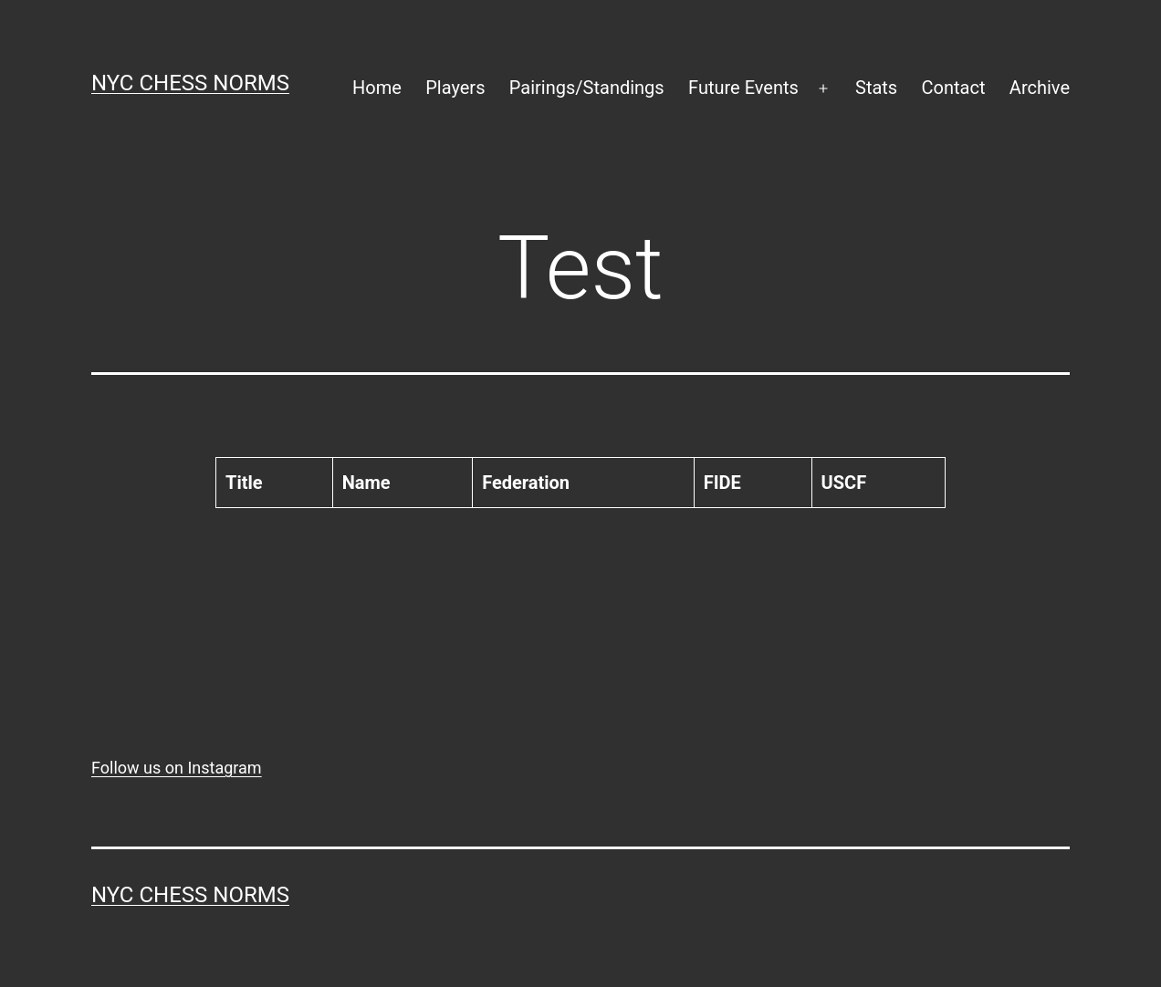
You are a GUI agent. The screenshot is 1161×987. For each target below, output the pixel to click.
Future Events (743, 88)
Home (377, 88)
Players (455, 88)
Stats (876, 88)
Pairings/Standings (586, 88)
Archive (1039, 88)
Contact (954, 88)
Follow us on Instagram (176, 767)
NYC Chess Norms (190, 83)
